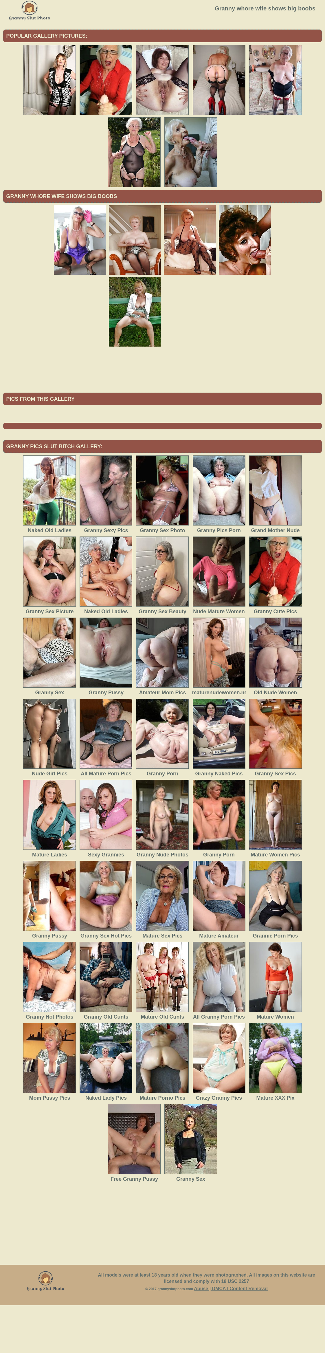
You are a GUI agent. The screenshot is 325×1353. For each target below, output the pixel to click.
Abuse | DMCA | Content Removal (231, 1336)
